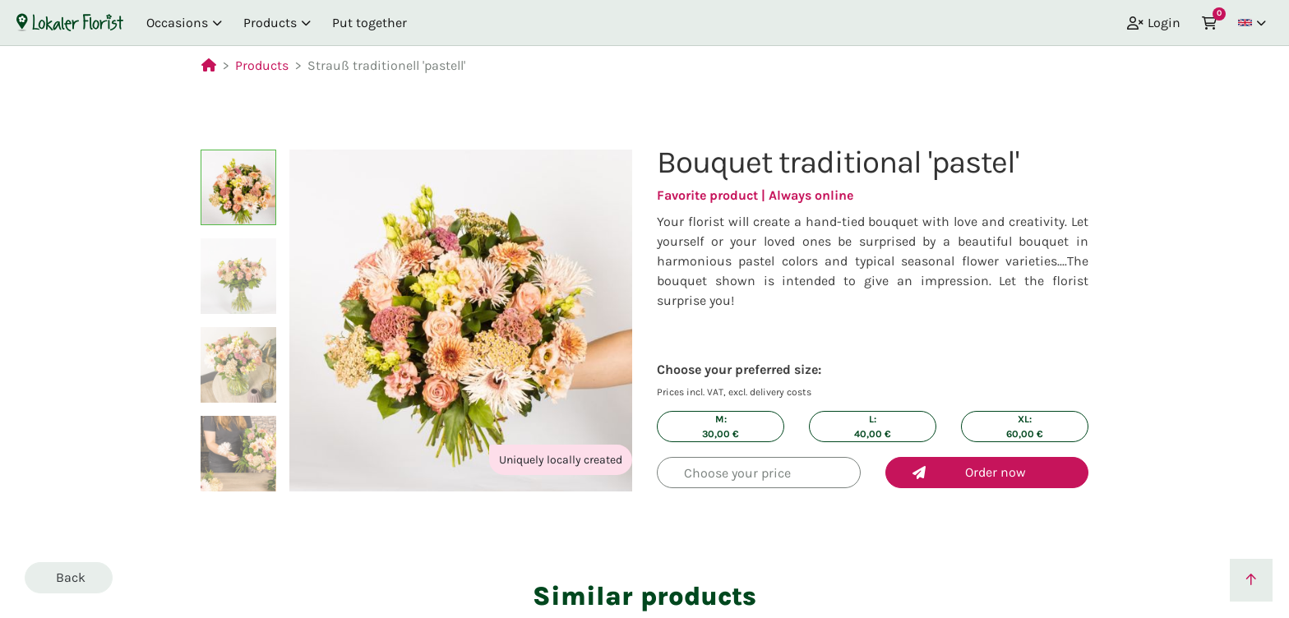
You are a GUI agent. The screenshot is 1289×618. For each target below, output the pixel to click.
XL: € (1024, 426)
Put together (369, 22)
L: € (872, 426)
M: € (720, 426)
